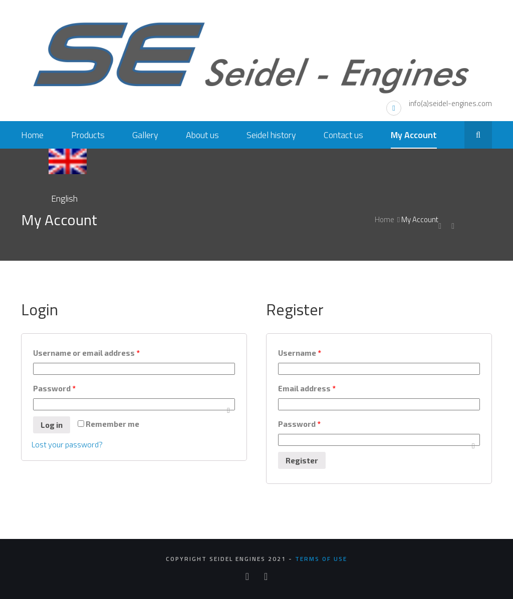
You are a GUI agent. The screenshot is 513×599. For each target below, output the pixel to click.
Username (299, 352)
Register (302, 460)
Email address (307, 388)
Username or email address (86, 352)
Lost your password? (67, 444)
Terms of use (321, 558)
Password (54, 388)
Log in (52, 424)
